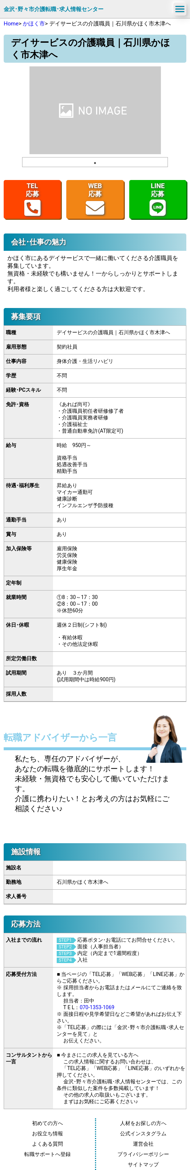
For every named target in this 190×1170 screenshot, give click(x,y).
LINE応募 (157, 199)
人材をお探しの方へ (143, 1123)
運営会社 (143, 1144)
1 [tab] (95, 163)
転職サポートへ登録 (47, 1154)
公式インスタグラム (143, 1133)
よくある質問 (47, 1144)
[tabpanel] (95, 110)
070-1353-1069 (97, 1007)
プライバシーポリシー (143, 1154)
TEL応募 (32, 199)
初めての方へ (47, 1123)
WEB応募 (95, 199)
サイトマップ (143, 1164)
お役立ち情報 (47, 1133)
